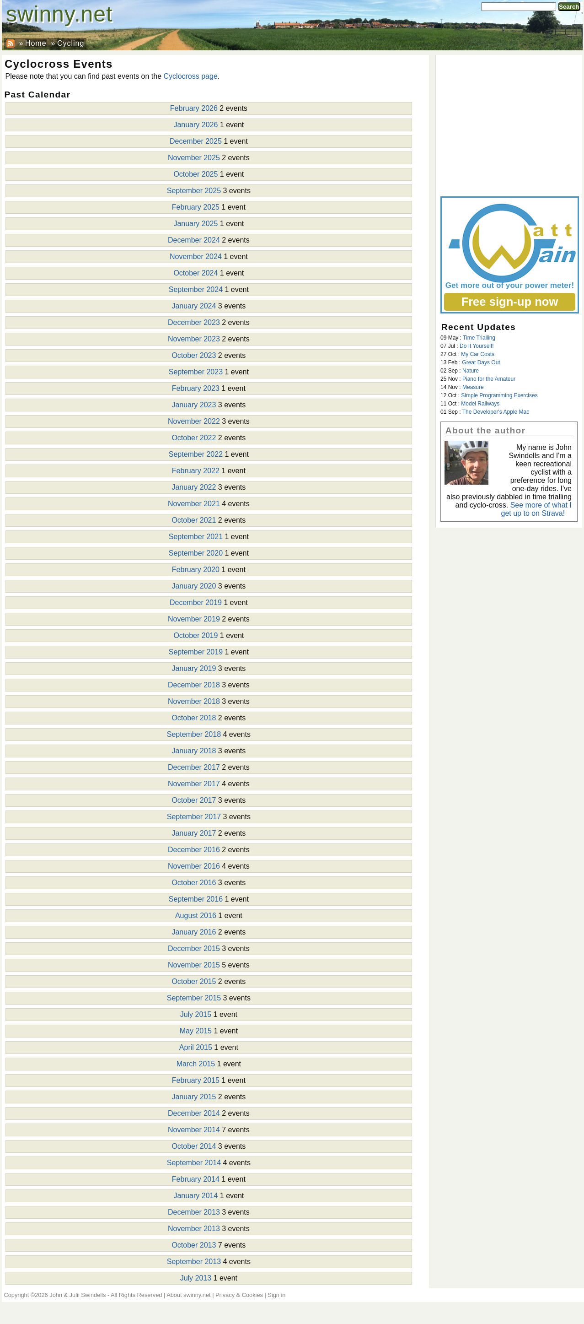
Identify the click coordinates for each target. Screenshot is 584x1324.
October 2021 (193, 520)
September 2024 (196, 289)
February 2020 (196, 569)
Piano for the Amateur (488, 379)
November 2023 (194, 339)
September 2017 (194, 817)
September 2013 (194, 1261)
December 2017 (194, 767)
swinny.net (59, 14)
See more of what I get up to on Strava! (536, 509)
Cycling (70, 43)
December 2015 (194, 948)
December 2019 (196, 602)
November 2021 (194, 504)
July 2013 (196, 1278)
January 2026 (195, 125)
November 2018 (194, 701)
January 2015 (193, 1097)
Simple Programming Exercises (499, 395)
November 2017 (194, 784)
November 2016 (194, 866)
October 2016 (193, 882)
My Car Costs (477, 354)
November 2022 (194, 421)
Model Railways (480, 403)
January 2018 (193, 751)
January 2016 (193, 932)
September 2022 (196, 454)
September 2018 (194, 734)
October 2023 (193, 355)
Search (569, 6)
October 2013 (193, 1245)
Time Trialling (479, 338)
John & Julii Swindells (77, 1295)
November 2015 (194, 965)
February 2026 (194, 108)
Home (36, 43)
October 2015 (193, 981)
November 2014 (194, 1130)
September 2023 (196, 372)
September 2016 (196, 899)
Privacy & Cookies (239, 1295)
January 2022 (193, 487)
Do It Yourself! (477, 346)
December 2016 (194, 850)
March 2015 (196, 1064)
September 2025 (194, 191)
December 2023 (194, 322)
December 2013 (194, 1212)
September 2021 (196, 536)
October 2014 (193, 1146)
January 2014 (195, 1196)
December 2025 (196, 141)
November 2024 (196, 256)
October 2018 (193, 718)
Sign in (276, 1295)
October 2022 (193, 438)
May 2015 (196, 1031)
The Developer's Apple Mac (495, 412)
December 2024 (194, 240)
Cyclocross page (191, 76)
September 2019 (196, 652)
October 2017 (193, 800)
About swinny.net (188, 1295)
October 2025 (195, 174)
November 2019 (194, 619)
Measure (473, 387)
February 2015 (196, 1080)
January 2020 (193, 586)
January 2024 (193, 306)
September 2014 (194, 1163)
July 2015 (196, 1014)
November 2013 (194, 1228)
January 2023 (193, 405)
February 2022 (196, 471)
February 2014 (196, 1179)
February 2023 (196, 388)
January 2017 (193, 833)
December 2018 (194, 685)
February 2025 (196, 207)
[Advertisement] (509, 123)
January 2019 (193, 668)
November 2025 (194, 158)
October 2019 (195, 635)
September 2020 (196, 553)
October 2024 (195, 273)
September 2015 (194, 998)
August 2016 (195, 915)
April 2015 (195, 1047)
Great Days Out (481, 362)
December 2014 (194, 1113)
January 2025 (195, 223)
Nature (470, 370)
